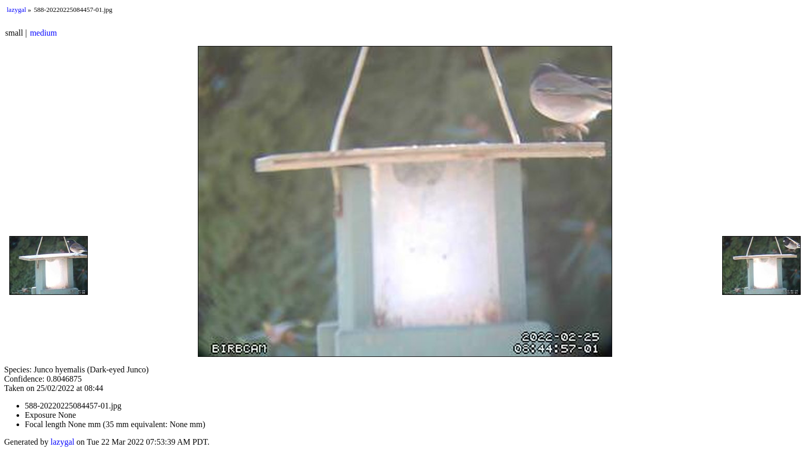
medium (43, 32)
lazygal (16, 9)
